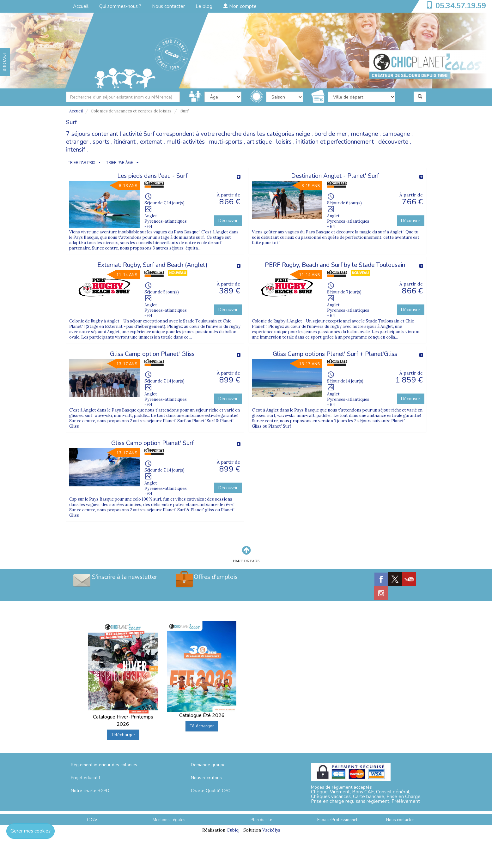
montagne (364, 134)
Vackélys (271, 830)
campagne (396, 134)
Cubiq (233, 830)
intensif (75, 150)
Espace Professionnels (338, 820)
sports (101, 142)
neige (303, 134)
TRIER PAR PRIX (81, 162)
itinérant (125, 142)
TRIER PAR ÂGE (119, 162)
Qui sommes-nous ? (120, 6)
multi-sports (225, 142)
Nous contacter (168, 6)
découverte (393, 142)
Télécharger (123, 735)
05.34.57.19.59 (460, 6)
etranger (77, 142)
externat (151, 142)
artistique (259, 142)
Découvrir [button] (228, 221)
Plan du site (261, 820)
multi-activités (186, 142)
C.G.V (92, 820)
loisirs (284, 142)
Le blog (204, 6)
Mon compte (240, 6)
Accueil (80, 6)
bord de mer (330, 134)
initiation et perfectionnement (335, 142)
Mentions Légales (169, 820)
